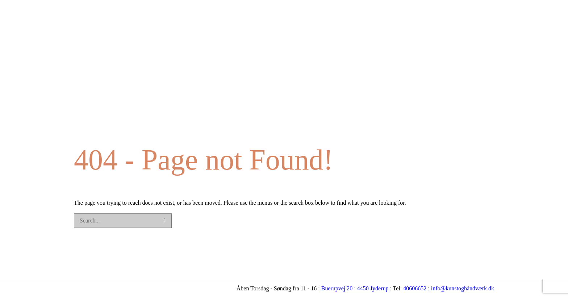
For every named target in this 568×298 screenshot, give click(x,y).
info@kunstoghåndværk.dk (462, 288)
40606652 (414, 288)
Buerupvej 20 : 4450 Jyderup (355, 288)
